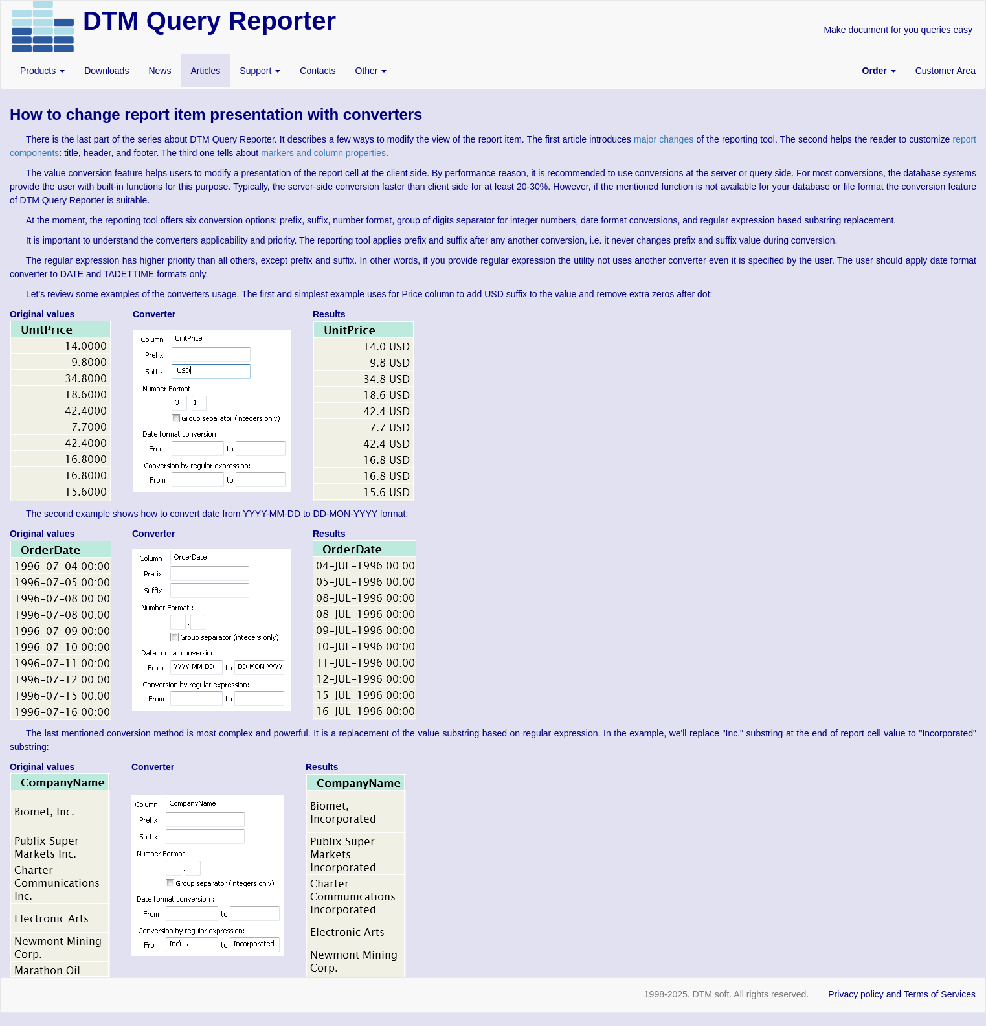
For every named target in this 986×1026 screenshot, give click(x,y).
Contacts (317, 70)
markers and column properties (323, 153)
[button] (879, 70)
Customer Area (945, 70)
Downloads (106, 70)
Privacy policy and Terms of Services (902, 994)
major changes (663, 139)
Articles (205, 70)
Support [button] (260, 70)
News (159, 70)
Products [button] (42, 70)
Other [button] (371, 70)
